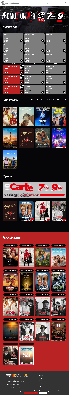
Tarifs (40, 377)
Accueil (41, 374)
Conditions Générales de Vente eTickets (49, 388)
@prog (40, 383)
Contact (41, 385)
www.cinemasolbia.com (13, 384)
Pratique (41, 380)
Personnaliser (43, 393)
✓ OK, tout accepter (31, 393)
